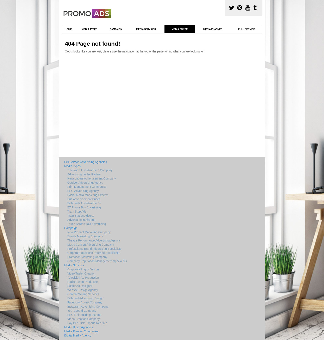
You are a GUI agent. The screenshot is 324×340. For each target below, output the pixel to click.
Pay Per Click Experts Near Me (87, 323)
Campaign (116, 29)
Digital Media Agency (77, 335)
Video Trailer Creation (81, 273)
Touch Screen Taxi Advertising (86, 224)
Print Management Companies (86, 186)
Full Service (246, 29)
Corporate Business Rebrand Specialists (93, 252)
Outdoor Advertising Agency (85, 182)
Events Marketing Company (85, 236)
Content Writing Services (83, 294)
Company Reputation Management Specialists (97, 261)
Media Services (146, 29)
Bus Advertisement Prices (83, 199)
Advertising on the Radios (83, 174)
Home (68, 29)
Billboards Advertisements (84, 203)
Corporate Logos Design (83, 269)
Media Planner (213, 29)
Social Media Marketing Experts (87, 195)
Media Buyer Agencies (78, 327)
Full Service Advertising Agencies (85, 162)
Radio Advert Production (83, 281)
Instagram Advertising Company (87, 306)
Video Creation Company (83, 319)
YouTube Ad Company (81, 310)
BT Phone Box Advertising (84, 207)
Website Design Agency (82, 290)
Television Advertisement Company (89, 170)
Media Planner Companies (81, 331)
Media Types (89, 29)
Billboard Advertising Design (85, 298)
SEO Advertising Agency (83, 191)
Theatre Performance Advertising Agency (93, 240)
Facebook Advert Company (84, 302)
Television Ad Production (83, 277)
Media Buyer (180, 29)
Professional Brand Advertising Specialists (94, 248)
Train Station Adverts (80, 215)
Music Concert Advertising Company (90, 244)
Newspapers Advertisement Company (91, 178)
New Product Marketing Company (89, 232)
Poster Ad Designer (79, 286)
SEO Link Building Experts (84, 314)
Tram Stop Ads (76, 211)
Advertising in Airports (81, 219)
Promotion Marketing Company (87, 257)
